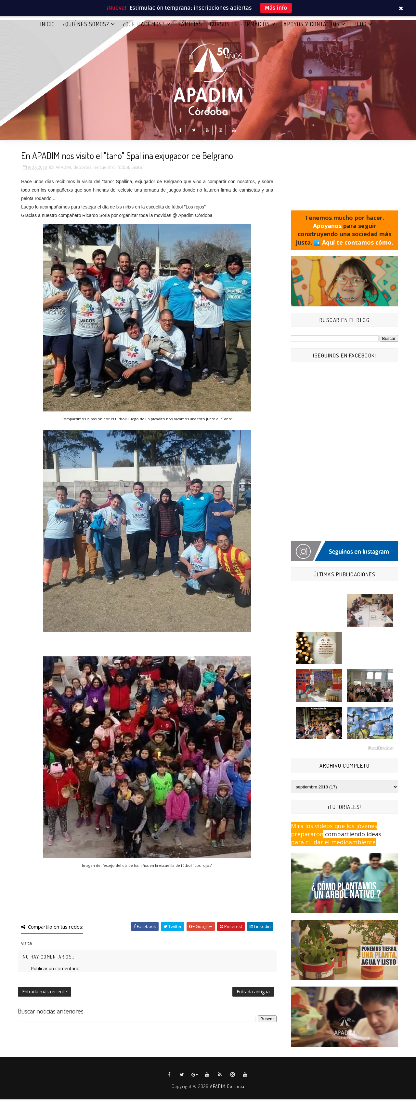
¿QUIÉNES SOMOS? (86, 25)
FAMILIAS (190, 25)
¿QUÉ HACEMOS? (144, 25)
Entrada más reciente (44, 993)
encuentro (104, 169)
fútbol (123, 169)
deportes (82, 169)
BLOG (360, 25)
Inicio (47, 25)
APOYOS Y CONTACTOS (311, 25)
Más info (276, 8)
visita (137, 169)
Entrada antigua (253, 993)
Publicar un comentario (55, 970)
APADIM (63, 169)
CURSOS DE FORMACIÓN (240, 25)
